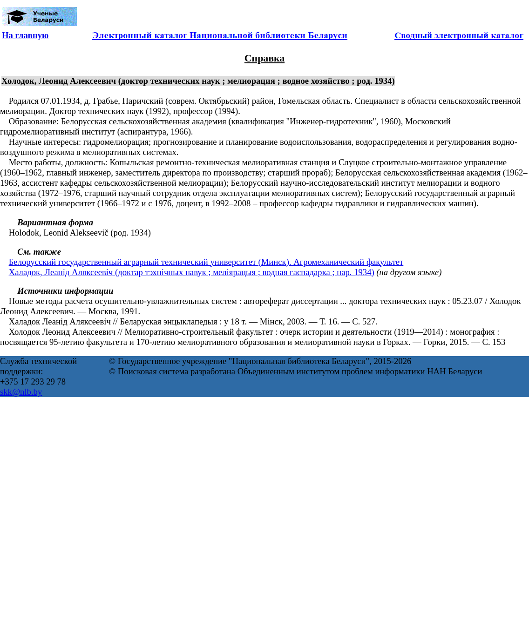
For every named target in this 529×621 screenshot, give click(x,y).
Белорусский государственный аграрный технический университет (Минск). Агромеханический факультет (206, 262)
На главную (25, 35)
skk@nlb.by (21, 392)
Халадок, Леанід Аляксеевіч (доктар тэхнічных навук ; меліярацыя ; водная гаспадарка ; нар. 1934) (191, 272)
